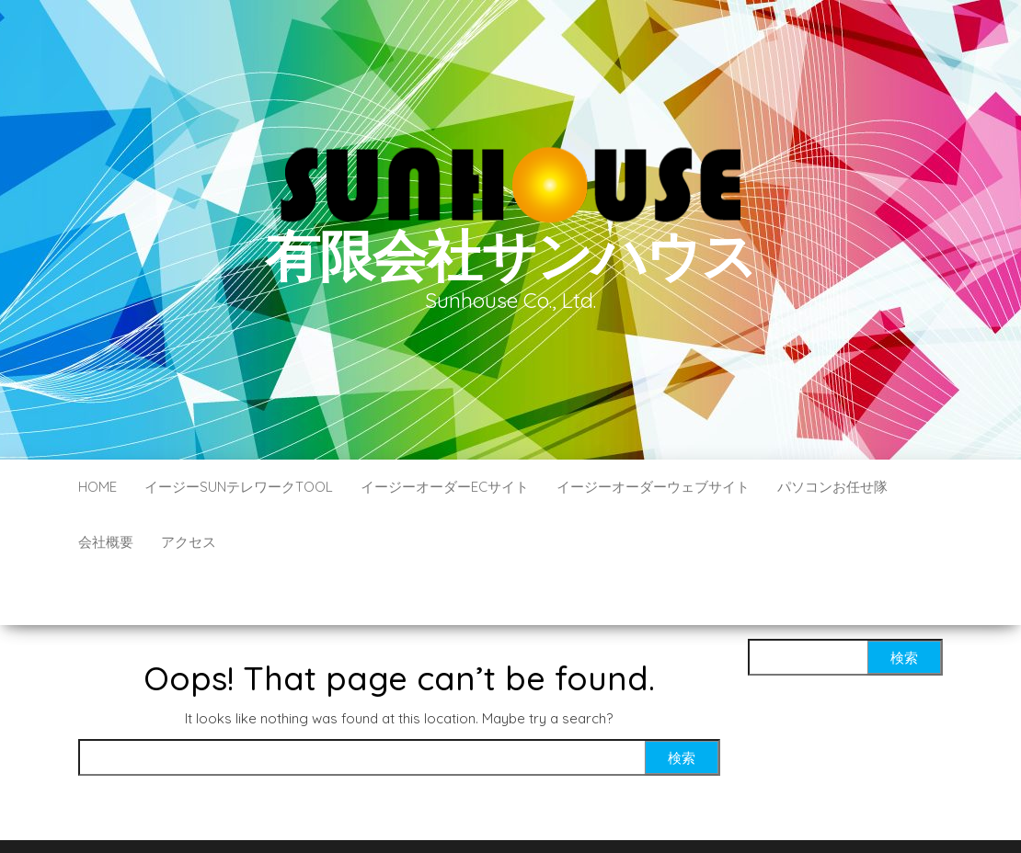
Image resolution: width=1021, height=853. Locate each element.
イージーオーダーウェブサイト (653, 486)
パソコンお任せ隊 (832, 486)
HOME (97, 486)
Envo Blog (644, 814)
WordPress (514, 814)
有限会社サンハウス (510, 255)
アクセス (188, 542)
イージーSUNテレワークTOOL (238, 486)
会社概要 (105, 542)
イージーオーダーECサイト (445, 486)
